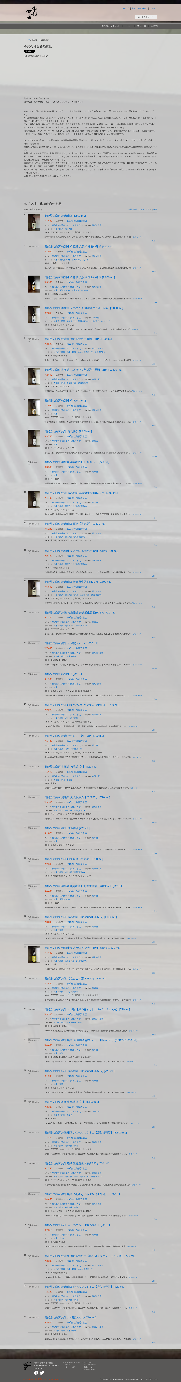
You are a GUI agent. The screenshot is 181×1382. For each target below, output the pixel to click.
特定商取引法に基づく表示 (72, 1362)
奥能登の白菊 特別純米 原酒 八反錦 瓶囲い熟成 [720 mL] (79, 246)
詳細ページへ (137, 237)
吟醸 (55, 229)
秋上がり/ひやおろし (80, 260)
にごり (67, 749)
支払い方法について (90, 1364)
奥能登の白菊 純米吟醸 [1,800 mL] (65, 215)
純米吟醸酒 (96, 225)
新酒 (63, 321)
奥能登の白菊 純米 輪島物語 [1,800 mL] (68, 431)
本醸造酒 (96, 318)
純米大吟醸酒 (97, 348)
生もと (62, 1238)
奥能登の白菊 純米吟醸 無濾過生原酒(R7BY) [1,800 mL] (78, 581)
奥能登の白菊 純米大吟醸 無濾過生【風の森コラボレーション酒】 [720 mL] (90, 1255)
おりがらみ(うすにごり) (100, 321)
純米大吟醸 (71, 352)
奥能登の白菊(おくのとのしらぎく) (66, 225)
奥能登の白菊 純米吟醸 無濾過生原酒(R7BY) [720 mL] (77, 1163)
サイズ (141, 209)
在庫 (155, 209)
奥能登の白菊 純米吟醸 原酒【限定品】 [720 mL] (74, 858)
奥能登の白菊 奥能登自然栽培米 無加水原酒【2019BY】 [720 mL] (84, 886)
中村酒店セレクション (111, 26)
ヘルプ (126, 8)
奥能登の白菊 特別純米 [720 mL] (64, 674)
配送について (88, 1367)
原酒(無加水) (64, 260)
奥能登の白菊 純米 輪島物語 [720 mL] (67, 828)
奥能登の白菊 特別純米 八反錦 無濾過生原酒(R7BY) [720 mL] (81, 550)
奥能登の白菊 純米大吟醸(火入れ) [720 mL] (70, 1317)
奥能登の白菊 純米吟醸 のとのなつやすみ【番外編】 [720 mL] (82, 704)
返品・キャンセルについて (92, 1369)
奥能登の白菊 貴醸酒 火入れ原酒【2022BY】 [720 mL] (77, 797)
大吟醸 (56, 352)
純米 (61, 229)
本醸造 (56, 321)
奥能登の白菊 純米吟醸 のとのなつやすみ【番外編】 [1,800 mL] (83, 1194)
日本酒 (154, 26)
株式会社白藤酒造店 (77, 221)
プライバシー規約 (70, 1367)
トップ (27, 40)
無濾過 (69, 321)
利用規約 (67, 1364)
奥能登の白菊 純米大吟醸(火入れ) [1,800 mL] (71, 643)
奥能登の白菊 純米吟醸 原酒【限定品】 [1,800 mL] (75, 523)
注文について (88, 1362)
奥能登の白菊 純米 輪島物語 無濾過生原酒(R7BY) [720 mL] (80, 612)
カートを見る (146, 17)
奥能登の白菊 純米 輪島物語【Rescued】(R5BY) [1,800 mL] (81, 916)
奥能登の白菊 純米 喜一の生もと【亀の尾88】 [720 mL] (78, 1225)
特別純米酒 (96, 256)
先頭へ (154, 240)
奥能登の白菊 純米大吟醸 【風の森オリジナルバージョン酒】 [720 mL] (87, 1009)
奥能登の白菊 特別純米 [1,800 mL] (65, 400)
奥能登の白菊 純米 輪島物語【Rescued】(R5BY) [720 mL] (80, 1071)
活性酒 (75, 749)
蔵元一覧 (141, 26)
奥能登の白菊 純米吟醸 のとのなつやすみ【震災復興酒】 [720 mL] (85, 1286)
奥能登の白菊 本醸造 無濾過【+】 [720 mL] (71, 766)
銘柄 (147, 209)
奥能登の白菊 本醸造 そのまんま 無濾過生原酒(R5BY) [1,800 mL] (84, 308)
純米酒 (95, 441)
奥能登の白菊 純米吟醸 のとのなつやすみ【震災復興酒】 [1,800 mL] (86, 1132)
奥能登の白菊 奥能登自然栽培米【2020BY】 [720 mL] (77, 462)
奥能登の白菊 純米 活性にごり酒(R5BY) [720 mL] (74, 735)
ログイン (154, 8)
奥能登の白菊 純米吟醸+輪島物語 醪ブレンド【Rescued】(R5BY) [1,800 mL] (91, 1040)
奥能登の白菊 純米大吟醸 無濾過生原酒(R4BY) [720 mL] (78, 338)
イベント (128, 26)
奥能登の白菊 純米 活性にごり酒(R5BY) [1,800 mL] (75, 978)
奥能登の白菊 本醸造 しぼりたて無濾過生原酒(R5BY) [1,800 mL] (83, 369)
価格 (135, 209)
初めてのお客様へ (139, 8)
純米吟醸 (68, 229)
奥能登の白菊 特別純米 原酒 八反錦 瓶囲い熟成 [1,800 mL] (80, 277)
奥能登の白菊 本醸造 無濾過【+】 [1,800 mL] (72, 1101)
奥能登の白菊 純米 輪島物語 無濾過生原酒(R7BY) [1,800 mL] (81, 492)
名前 (130, 209)
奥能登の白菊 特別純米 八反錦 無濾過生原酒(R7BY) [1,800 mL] (82, 947)
